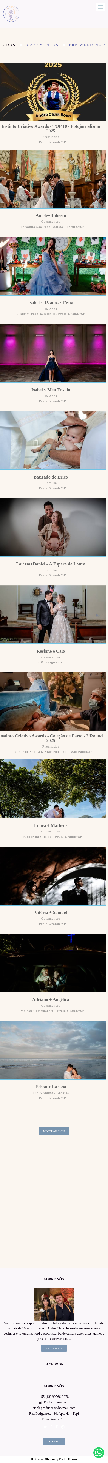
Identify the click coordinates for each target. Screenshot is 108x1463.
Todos (8, 45)
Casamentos (43, 45)
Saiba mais (54, 1348)
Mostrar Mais (54, 1131)
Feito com (54, 1459)
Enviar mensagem (56, 1402)
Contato (54, 1441)
